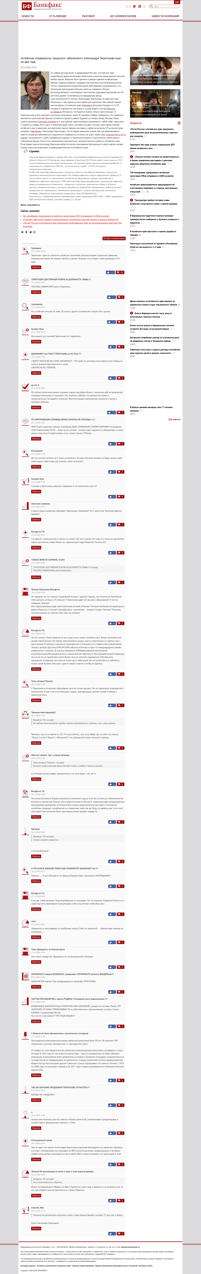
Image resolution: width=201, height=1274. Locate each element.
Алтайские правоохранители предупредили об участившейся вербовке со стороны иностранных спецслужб (154, 188)
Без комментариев (123, 16)
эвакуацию (36, 131)
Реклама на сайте (146, 1266)
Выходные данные (28, 1266)
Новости (28, 16)
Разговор (88, 16)
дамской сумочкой (47, 121)
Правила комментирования (83, 1266)
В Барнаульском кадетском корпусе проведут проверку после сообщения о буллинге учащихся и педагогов (154, 219)
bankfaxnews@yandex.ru (130, 1247)
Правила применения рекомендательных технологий (116, 1266)
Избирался (87, 105)
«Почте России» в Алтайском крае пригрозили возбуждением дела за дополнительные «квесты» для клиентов (154, 133)
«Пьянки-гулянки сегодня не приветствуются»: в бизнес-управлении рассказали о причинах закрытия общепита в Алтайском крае (155, 160)
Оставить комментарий (114, 238)
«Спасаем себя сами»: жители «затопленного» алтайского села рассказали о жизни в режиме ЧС (70, 219)
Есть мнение (58, 16)
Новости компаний (165, 16)
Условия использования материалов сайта (54, 1266)
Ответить (36, 267)
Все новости (174, 419)
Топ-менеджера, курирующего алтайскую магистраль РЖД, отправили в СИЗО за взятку (66, 215)
